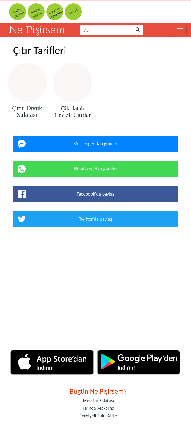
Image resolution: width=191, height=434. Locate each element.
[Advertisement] (95, 290)
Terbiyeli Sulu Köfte (98, 416)
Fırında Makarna (98, 408)
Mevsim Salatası (98, 400)
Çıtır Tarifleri (39, 50)
